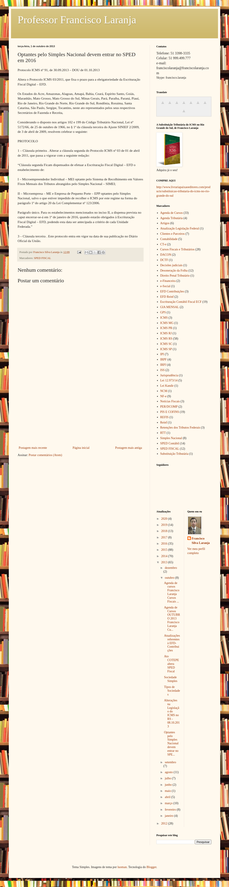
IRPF (163, 359)
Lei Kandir (167, 385)
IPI (162, 354)
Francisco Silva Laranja (201, 541)
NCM (163, 391)
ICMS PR (166, 328)
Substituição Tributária (174, 453)
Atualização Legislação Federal (179, 228)
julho (168, 778)
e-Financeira (168, 281)
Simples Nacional (171, 438)
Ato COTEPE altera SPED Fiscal (171, 664)
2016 (164, 543)
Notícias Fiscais (170, 401)
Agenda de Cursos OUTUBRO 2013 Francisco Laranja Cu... (172, 618)
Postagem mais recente (33, 447)
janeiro (169, 815)
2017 (164, 537)
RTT (163, 432)
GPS (163, 312)
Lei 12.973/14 (169, 380)
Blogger (151, 867)
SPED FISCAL (42, 258)
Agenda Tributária (171, 218)
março (169, 803)
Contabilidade (169, 239)
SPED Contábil (169, 443)
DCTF (164, 260)
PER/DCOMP (169, 406)
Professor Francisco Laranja (77, 20)
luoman (122, 867)
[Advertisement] (80, 412)
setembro (170, 762)
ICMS (164, 317)
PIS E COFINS (169, 412)
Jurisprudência (169, 375)
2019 (164, 525)
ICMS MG (167, 323)
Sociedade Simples (170, 679)
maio (168, 791)
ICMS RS (166, 338)
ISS (162, 370)
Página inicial (81, 447)
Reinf (163, 422)
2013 (164, 562)
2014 (164, 556)
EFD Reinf (167, 296)
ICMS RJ (166, 333)
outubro (170, 577)
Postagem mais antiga (128, 447)
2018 (164, 531)
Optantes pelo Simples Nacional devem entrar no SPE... (171, 743)
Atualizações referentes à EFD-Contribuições (172, 643)
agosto (169, 772)
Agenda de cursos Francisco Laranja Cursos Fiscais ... (171, 592)
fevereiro (171, 809)
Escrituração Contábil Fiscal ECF (181, 301)
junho (168, 784)
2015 (164, 549)
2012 (164, 823)
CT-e (163, 244)
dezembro (171, 567)
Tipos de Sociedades (172, 690)
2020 (164, 518)
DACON (165, 254)
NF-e (163, 396)
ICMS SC (166, 344)
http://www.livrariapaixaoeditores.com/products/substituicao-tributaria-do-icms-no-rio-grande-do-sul (183, 191)
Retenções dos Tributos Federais (180, 427)
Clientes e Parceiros (172, 233)
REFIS (164, 417)
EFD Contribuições (172, 291)
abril (168, 797)
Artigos (165, 223)
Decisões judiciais (171, 265)
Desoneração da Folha (174, 270)
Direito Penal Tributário (175, 275)
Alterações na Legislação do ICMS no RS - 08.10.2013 (172, 713)
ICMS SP (166, 349)
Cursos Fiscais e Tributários (177, 249)
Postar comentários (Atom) (45, 455)
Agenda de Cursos (171, 212)
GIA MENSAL (169, 307)
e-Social (165, 286)
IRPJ (163, 364)
